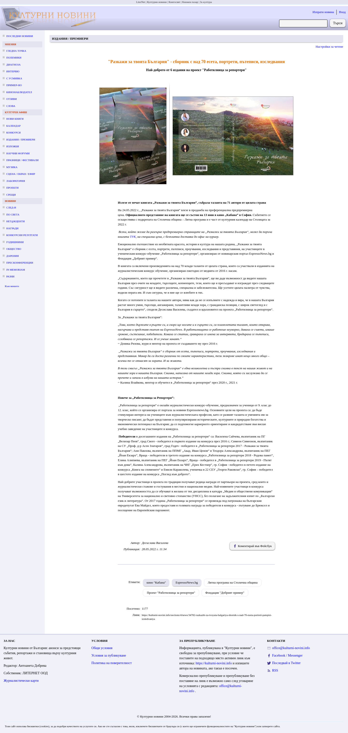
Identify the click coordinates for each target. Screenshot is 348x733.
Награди (12, 228)
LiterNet (140, 1)
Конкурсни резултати (22, 235)
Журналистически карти (21, 680)
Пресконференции (19, 262)
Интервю (12, 71)
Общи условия (101, 648)
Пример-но (14, 85)
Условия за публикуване (108, 655)
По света (12, 214)
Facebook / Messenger (287, 655)
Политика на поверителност (111, 663)
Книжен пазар (190, 1)
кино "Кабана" (156, 582)
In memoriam (15, 269)
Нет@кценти (15, 221)
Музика (11, 167)
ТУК (133, 236)
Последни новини (19, 36)
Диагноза (13, 64)
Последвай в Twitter (286, 663)
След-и (11, 207)
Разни (10, 276)
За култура (206, 1)
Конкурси (13, 132)
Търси (337, 23)
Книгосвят (174, 1)
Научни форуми (18, 153)
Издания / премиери (20, 139)
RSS (275, 670)
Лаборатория (15, 180)
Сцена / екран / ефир (20, 173)
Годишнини (15, 242)
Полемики (14, 57)
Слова (10, 105)
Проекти (12, 187)
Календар (13, 125)
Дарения (12, 255)
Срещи (11, 194)
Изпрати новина (323, 12)
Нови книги (14, 118)
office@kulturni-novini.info (291, 648)
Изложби (12, 146)
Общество (13, 248)
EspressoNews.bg (186, 582)
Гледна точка (16, 50)
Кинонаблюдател (19, 92)
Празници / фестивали (22, 160)
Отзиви (11, 98)
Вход (342, 12)
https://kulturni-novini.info (214, 663)
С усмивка (14, 78)
